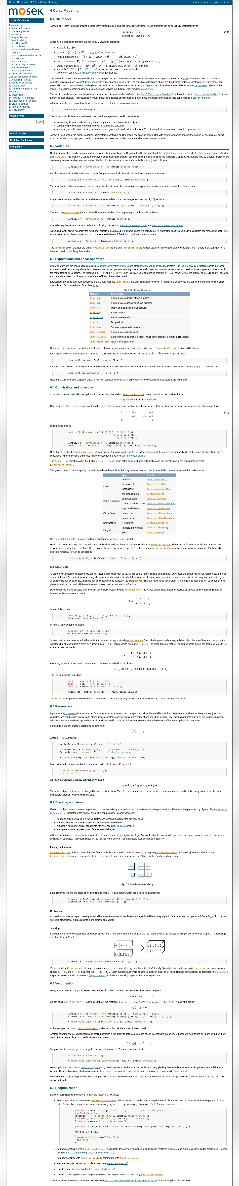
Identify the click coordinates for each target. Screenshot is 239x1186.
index (227, 2)
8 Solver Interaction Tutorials (23, 76)
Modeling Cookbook (21, 140)
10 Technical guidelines (20, 82)
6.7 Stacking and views (23, 64)
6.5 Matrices (18, 58)
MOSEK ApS (200, 1184)
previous (196, 2)
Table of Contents (19, 20)
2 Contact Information (20, 28)
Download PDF (18, 133)
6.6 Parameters (20, 61)
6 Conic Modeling (17, 40)
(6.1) (185, 78)
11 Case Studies (17, 85)
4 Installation (15, 34)
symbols (216, 2)
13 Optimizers (16, 94)
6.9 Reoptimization (21, 70)
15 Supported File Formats (22, 100)
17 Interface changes (19, 106)
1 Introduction (16, 25)
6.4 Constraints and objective (26, 55)
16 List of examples (18, 103)
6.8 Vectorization (20, 67)
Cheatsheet (16, 146)
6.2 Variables (18, 46)
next (206, 2)
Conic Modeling (48, 2)
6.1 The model (19, 43)
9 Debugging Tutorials (20, 79)
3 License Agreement (19, 31)
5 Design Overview (18, 37)
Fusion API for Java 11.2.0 (22, 2)
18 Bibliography (16, 110)
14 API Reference (21, 97)
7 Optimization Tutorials (21, 73)
